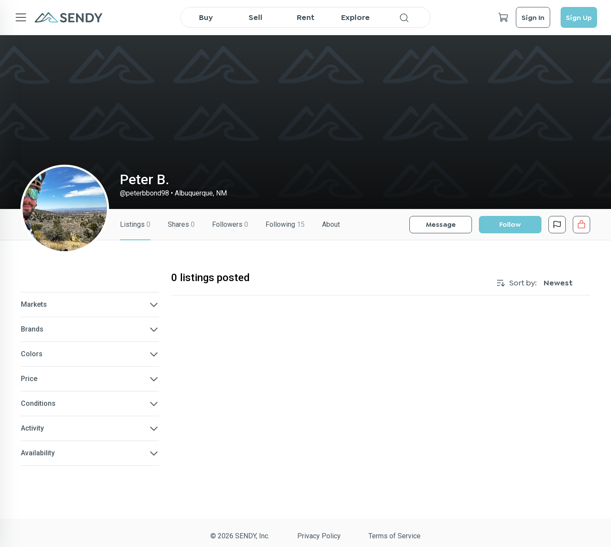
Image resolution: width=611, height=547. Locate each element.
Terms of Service (395, 536)
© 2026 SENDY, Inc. (239, 536)
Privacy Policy (319, 536)
